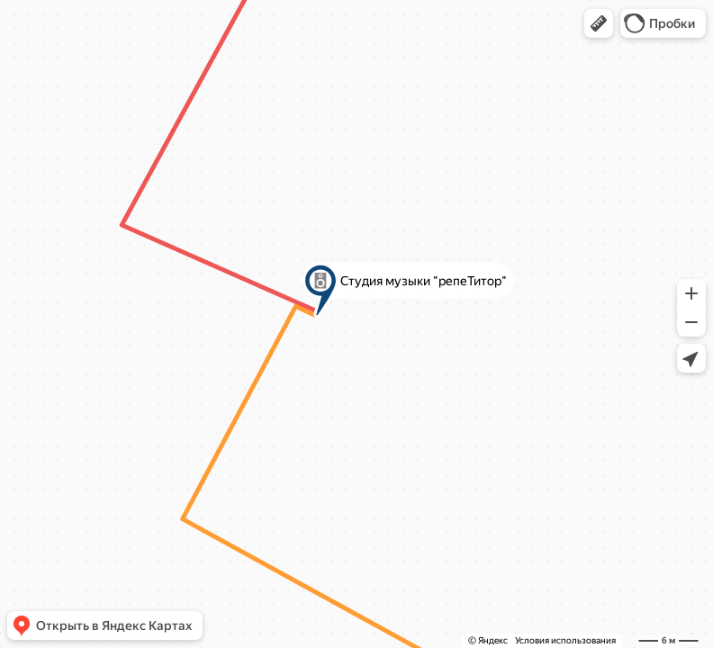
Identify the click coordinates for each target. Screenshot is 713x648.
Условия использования (565, 640)
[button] (598, 23)
